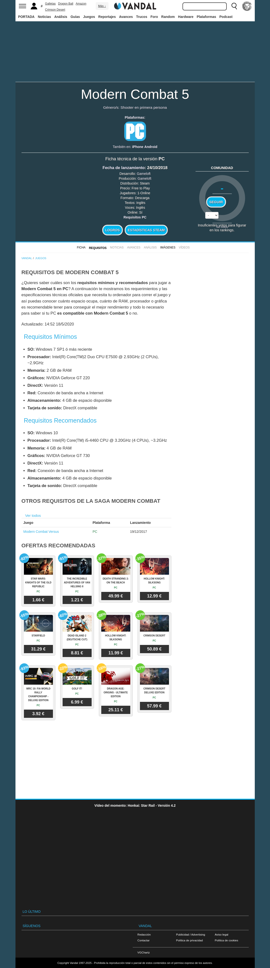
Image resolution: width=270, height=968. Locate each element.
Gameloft (144, 174)
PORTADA (26, 17)
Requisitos (98, 248)
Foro (154, 17)
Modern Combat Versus (41, 532)
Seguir (216, 202)
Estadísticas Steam (146, 230)
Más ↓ (102, 6)
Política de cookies (226, 940)
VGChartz (144, 952)
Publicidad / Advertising (190, 934)
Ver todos (33, 515)
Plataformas (206, 17)
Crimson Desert (55, 9)
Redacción (144, 934)
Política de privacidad (189, 940)
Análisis (60, 17)
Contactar (144, 940)
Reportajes (107, 17)
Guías (75, 17)
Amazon (81, 3)
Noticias (44, 17)
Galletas (50, 3)
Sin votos (222, 226)
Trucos (141, 17)
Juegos (89, 17)
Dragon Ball (65, 3)
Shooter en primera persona (144, 107)
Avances (126, 17)
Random (168, 17)
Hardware (186, 17)
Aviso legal (221, 934)
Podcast (226, 17)
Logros (112, 230)
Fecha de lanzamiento (123, 167)
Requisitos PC (135, 217)
